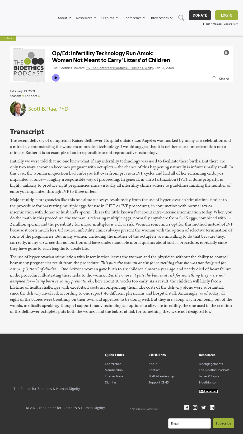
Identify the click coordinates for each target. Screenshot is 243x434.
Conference (113, 364)
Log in (226, 15)
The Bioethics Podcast (214, 370)
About (153, 364)
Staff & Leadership (161, 376)
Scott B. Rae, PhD (48, 108)
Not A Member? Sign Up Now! (222, 24)
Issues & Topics (209, 376)
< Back (8, 38)
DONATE (200, 15)
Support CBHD (159, 382)
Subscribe (223, 423)
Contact (154, 370)
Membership (114, 370)
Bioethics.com (209, 382)
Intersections (114, 376)
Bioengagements (211, 364)
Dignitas (111, 382)
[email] (189, 423)
